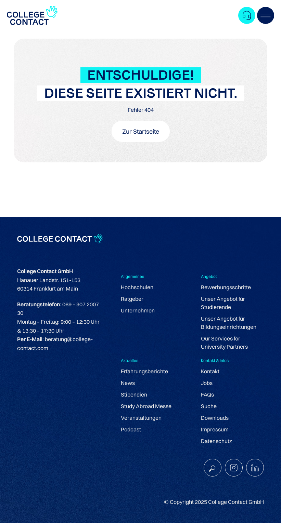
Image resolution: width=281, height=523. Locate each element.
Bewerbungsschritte (226, 287)
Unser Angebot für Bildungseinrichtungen (228, 322)
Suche (209, 406)
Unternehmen (138, 310)
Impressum (215, 429)
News (128, 382)
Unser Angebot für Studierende (223, 302)
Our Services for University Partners (224, 342)
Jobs (207, 382)
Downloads (215, 417)
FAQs (207, 394)
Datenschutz (216, 441)
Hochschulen (137, 287)
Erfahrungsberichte (144, 371)
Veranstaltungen (141, 417)
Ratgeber (132, 298)
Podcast (131, 429)
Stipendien (134, 394)
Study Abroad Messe (146, 406)
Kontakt (210, 371)
